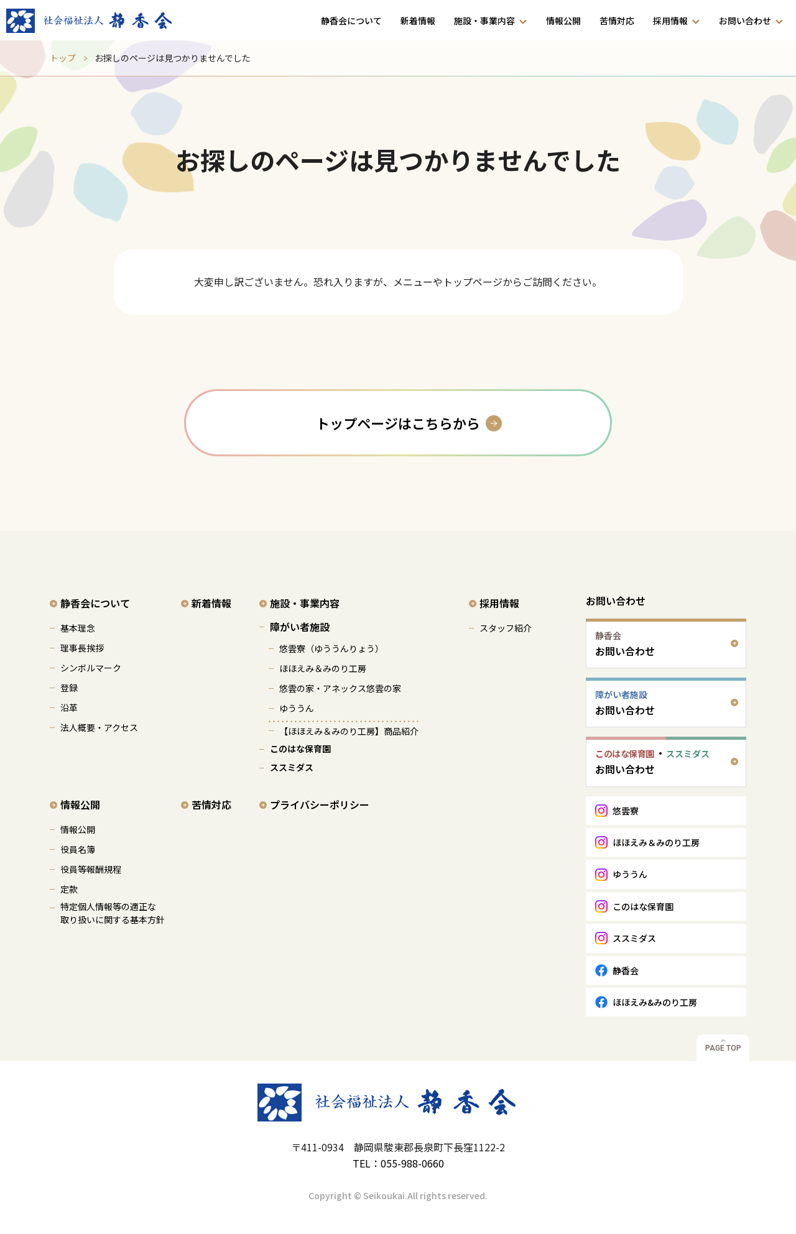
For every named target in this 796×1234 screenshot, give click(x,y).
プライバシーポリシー (319, 804)
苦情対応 (616, 20)
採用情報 (670, 20)
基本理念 (77, 628)
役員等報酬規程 (90, 869)
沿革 (69, 707)
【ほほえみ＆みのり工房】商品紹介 (349, 731)
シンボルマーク (90, 667)
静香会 (626, 970)
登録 (69, 687)
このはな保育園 (300, 748)
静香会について (351, 20)
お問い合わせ (745, 20)
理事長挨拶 (82, 648)
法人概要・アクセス (99, 727)
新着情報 (417, 20)
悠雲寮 (626, 810)
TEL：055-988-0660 (398, 1163)
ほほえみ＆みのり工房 (322, 668)
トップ (63, 58)
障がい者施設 (300, 626)
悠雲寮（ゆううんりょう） (331, 648)
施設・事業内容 (484, 20)
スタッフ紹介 (505, 628)
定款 (69, 889)
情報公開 (563, 20)
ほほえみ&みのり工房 (655, 1002)
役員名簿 (77, 849)
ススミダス (291, 767)
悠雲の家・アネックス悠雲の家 (340, 688)
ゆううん (296, 708)
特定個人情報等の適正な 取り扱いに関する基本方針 (112, 913)
